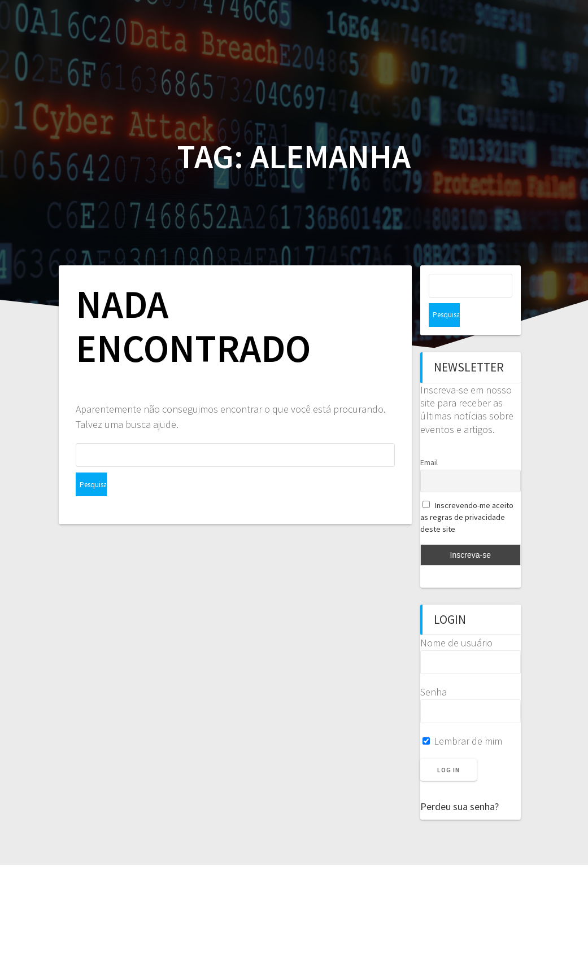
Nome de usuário (456, 619)
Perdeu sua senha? (459, 782)
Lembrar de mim (462, 717)
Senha (433, 668)
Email (429, 439)
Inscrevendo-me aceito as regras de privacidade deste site (467, 493)
